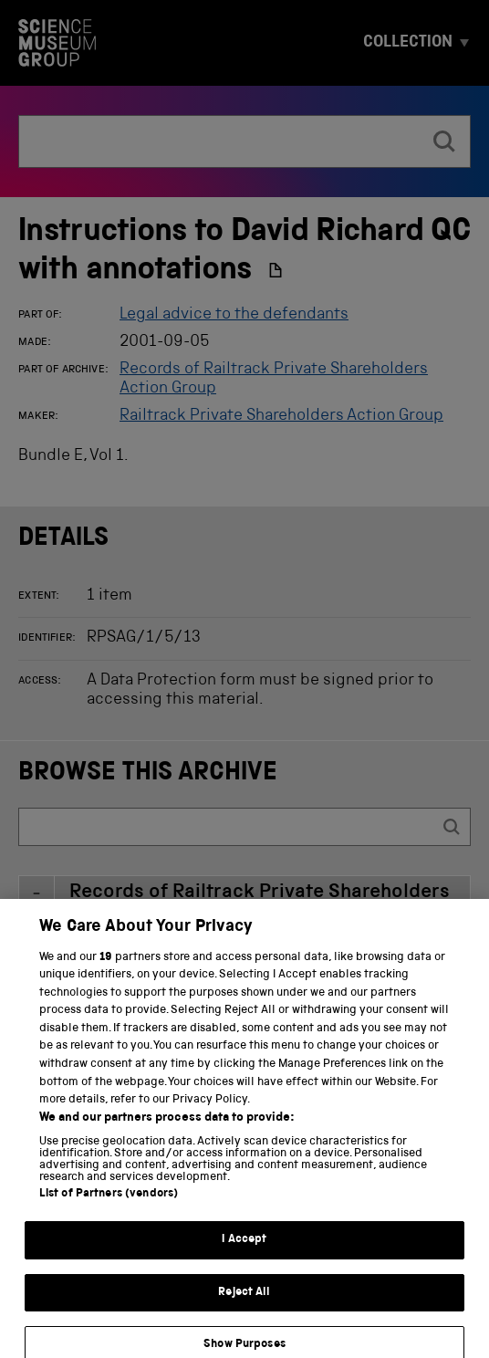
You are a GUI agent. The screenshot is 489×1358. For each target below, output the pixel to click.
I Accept (244, 1253)
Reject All (244, 1305)
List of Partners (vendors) (108, 1207)
